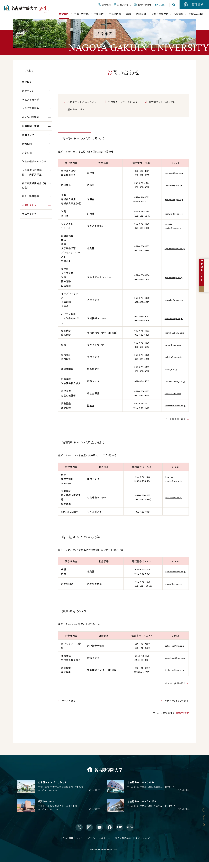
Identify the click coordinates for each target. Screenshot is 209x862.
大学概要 (27, 81)
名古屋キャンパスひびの (162, 102)
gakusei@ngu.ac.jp (171, 277)
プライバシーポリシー (98, 838)
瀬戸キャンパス (76, 109)
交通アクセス (29, 214)
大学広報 (27, 152)
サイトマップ (142, 838)
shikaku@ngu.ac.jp (171, 357)
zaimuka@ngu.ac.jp (172, 213)
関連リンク (28, 135)
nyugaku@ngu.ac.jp (172, 300)
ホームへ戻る (68, 700)
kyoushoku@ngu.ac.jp (173, 381)
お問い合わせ (29, 205)
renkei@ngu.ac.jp (174, 497)
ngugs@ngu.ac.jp (171, 583)
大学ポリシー (29, 90)
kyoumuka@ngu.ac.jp (173, 248)
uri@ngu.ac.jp (168, 369)
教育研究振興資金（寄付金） (34, 185)
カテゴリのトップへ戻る (177, 700)
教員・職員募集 (30, 196)
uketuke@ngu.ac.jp (171, 318)
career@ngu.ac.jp (171, 344)
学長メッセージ (30, 99)
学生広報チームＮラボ (34, 161)
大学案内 (28, 70)
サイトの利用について (71, 838)
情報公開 (27, 143)
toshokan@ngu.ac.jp (172, 332)
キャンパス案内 (30, 117)
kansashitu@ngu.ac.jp (173, 405)
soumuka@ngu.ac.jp (172, 173)
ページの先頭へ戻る (175, 419)
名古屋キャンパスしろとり (82, 102)
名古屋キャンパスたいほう (122, 102)
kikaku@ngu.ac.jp (171, 393)
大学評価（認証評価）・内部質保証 (32, 172)
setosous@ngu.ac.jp (173, 645)
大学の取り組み (30, 108)
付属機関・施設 (30, 126)
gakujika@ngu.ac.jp (172, 199)
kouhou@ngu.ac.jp (171, 185)
